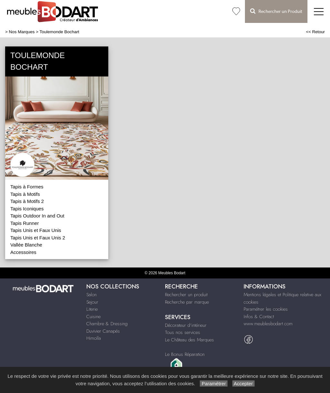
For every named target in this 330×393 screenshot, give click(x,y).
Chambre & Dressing (107, 323)
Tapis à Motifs (25, 194)
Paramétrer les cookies (266, 309)
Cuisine (93, 316)
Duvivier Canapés (103, 331)
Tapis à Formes (27, 186)
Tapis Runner (24, 223)
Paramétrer (213, 383)
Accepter (243, 383)
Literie (92, 309)
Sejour (92, 302)
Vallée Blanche (26, 244)
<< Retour (315, 31)
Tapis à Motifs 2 (27, 201)
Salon (91, 294)
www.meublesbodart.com (268, 323)
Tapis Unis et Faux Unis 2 (37, 237)
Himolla (93, 338)
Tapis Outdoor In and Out (37, 215)
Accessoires (23, 252)
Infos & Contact (259, 316)
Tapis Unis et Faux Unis (35, 230)
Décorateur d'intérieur (186, 325)
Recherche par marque (187, 302)
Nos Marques (22, 31)
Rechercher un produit (186, 294)
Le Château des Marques (189, 339)
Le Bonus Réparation (185, 354)
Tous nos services (182, 332)
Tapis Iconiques (27, 208)
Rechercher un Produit (276, 11)
